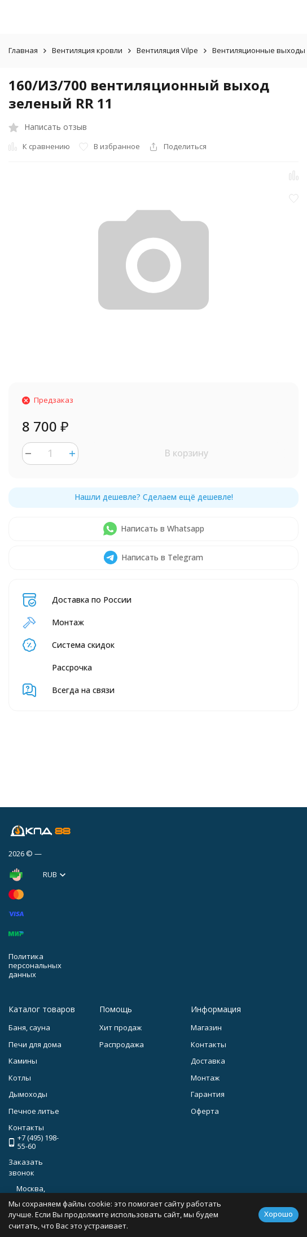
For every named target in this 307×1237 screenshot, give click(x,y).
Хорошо (278, 1214)
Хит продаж (120, 1027)
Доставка (208, 1061)
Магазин (206, 1027)
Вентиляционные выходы (258, 50)
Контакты (208, 1044)
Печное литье (33, 1111)
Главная (23, 50)
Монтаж (205, 1078)
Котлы (19, 1078)
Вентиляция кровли (87, 50)
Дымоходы (27, 1094)
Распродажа (121, 1044)
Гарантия (208, 1094)
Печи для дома (35, 1044)
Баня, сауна (29, 1027)
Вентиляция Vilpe (167, 50)
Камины (22, 1061)
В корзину (186, 453)
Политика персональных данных (35, 965)
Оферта (205, 1111)
